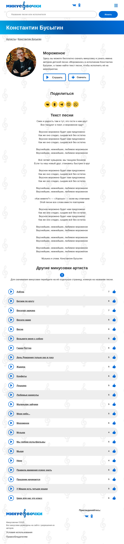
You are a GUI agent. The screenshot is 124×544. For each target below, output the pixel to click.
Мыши (20, 451)
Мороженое (23, 423)
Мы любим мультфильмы (31, 442)
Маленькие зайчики (27, 404)
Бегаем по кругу (25, 301)
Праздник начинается (28, 479)
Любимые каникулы (28, 395)
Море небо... (23, 414)
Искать (108, 14)
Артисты (11, 39)
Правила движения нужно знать (34, 470)
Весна (20, 329)
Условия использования (19, 532)
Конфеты (22, 376)
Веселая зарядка (26, 310)
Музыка (21, 432)
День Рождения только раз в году (35, 357)
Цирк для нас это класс (29, 498)
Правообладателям (17, 536)
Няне (19, 461)
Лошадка (21, 385)
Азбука (20, 292)
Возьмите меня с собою (30, 339)
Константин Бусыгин (29, 39)
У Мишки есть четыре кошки (32, 489)
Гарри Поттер (24, 348)
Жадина (21, 367)
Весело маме (24, 320)
